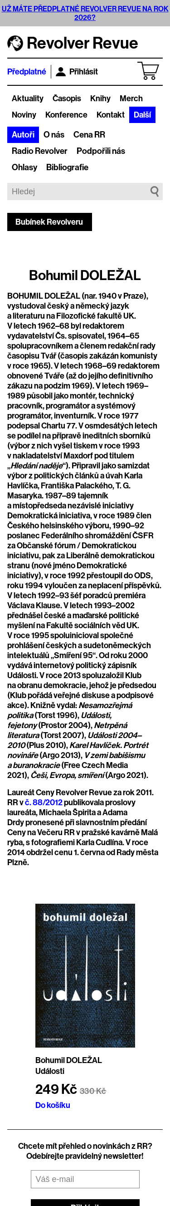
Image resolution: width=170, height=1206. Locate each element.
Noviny (24, 115)
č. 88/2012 (44, 802)
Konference (66, 115)
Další (142, 115)
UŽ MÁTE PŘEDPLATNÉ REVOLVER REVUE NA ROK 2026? (85, 13)
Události (49, 1071)
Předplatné (26, 72)
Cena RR (89, 135)
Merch (131, 98)
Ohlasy (24, 167)
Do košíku (52, 1105)
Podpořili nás (101, 151)
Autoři (23, 135)
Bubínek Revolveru (49, 222)
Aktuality (28, 98)
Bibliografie (67, 167)
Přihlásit (77, 72)
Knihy (100, 98)
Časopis (67, 98)
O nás (54, 135)
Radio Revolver (40, 151)
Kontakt (111, 115)
